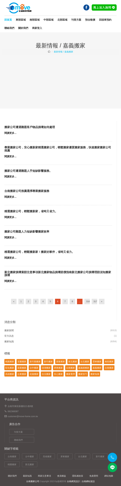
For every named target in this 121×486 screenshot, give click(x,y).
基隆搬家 (60, 361)
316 (88, 301)
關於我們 (23, 28)
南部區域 (35, 19)
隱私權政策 (77, 476)
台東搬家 (21, 374)
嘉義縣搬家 (83, 368)
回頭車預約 (105, 19)
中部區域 (48, 19)
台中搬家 (34, 368)
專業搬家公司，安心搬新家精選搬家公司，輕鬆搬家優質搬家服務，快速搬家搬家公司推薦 (57, 149)
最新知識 (27, 476)
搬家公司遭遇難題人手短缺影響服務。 (28, 170)
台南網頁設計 (73, 481)
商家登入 (37, 28)
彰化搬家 (9, 368)
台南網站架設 (88, 481)
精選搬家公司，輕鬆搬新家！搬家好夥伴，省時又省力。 (39, 251)
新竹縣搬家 (35, 361)
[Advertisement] (60, 80)
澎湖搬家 (46, 368)
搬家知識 (9, 341)
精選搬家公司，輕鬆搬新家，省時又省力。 (31, 211)
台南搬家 (70, 368)
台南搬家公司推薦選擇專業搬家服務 (26, 191)
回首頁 (8, 19)
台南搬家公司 (32, 481)
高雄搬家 (9, 374)
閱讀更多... (10, 133)
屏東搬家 (58, 368)
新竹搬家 (48, 361)
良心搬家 (58, 374)
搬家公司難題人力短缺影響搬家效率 (26, 231)
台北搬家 (84, 361)
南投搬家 (109, 361)
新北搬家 (72, 361)
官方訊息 (9, 336)
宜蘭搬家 (21, 361)
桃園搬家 (9, 361)
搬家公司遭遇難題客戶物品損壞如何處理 (29, 127)
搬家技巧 (82, 374)
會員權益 (61, 476)
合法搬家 (46, 374)
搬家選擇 (70, 374)
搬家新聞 (9, 330)
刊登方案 (76, 19)
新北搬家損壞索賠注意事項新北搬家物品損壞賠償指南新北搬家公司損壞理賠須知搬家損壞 (57, 274)
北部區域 (62, 19)
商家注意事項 (44, 476)
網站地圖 (108, 476)
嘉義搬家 (97, 368)
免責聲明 (93, 476)
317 (95, 301)
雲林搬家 (97, 361)
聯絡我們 (9, 28)
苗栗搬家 (21, 368)
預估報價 (90, 19)
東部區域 (21, 19)
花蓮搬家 (34, 374)
